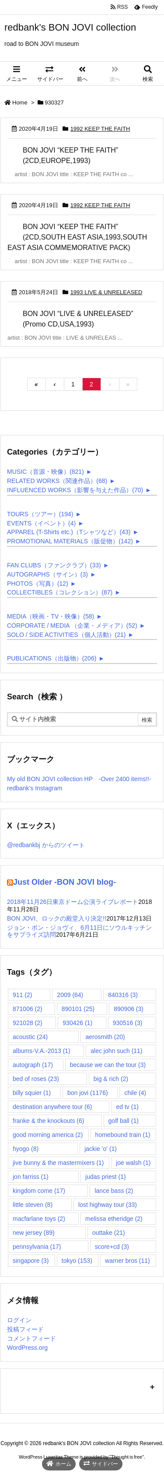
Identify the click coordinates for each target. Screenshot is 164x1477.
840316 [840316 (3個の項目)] (123, 994)
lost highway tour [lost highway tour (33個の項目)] (107, 1204)
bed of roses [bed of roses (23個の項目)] (36, 1078)
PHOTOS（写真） (37, 583)
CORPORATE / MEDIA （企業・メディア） (72, 625)
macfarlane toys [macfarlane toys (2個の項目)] (39, 1218)
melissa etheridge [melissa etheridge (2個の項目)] (114, 1218)
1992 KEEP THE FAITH (100, 128)
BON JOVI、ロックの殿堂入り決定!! (56, 918)
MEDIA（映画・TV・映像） (50, 616)
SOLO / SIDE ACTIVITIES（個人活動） (66, 634)
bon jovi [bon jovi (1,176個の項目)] (87, 1092)
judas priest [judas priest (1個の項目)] (105, 1176)
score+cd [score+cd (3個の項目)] (112, 1246)
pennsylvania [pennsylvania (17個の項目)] (37, 1246)
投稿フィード (25, 1329)
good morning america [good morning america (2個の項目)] (48, 1134)
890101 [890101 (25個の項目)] (78, 1008)
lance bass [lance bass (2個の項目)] (113, 1190)
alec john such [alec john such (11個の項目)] (116, 1050)
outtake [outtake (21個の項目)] (108, 1232)
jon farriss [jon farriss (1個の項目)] (31, 1176)
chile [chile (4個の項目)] (135, 1092)
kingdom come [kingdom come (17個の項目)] (39, 1190)
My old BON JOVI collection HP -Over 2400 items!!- (79, 778)
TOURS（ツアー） (40, 514)
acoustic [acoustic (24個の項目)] (30, 1036)
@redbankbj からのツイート (46, 844)
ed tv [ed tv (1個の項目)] (127, 1106)
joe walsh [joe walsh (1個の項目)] (133, 1162)
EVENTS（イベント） (41, 523)
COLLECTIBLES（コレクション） (59, 592)
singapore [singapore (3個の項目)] (31, 1260)
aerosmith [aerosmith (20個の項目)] (105, 1036)
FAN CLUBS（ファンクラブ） (54, 565)
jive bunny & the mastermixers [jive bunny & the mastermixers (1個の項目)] (58, 1162)
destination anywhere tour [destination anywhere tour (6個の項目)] (52, 1106)
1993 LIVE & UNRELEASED (106, 292)
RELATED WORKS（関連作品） (57, 480)
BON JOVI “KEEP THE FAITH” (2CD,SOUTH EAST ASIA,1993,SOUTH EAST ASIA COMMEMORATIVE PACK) (77, 237)
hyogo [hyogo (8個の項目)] (25, 1148)
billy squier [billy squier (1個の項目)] (32, 1092)
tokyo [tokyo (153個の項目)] (77, 1260)
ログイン (19, 1320)
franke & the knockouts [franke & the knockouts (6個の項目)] (48, 1120)
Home (20, 102)
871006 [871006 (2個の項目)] (27, 1008)
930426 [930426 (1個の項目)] (77, 1022)
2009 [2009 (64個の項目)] (70, 994)
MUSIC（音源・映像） (45, 471)
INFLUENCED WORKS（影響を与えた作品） (75, 490)
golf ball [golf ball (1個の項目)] (123, 1120)
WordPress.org (27, 1347)
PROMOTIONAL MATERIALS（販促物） (70, 541)
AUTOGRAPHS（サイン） (47, 574)
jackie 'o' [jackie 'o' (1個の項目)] (100, 1148)
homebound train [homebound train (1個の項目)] (122, 1134)
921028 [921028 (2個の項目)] (27, 1022)
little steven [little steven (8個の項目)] (32, 1204)
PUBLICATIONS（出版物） (51, 658)
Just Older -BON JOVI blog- (64, 882)
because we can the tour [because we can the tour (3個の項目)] (108, 1064)
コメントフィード (31, 1338)
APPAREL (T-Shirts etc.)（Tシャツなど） (68, 531)
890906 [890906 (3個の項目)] (128, 1008)
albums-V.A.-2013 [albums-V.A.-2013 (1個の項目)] (41, 1050)
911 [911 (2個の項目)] (22, 994)
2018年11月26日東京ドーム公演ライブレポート (72, 901)
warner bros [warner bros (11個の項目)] (127, 1260)
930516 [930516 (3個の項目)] (128, 1022)
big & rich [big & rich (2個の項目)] (111, 1078)
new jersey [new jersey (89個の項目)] (34, 1232)
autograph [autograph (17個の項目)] (33, 1064)
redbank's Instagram (34, 788)
